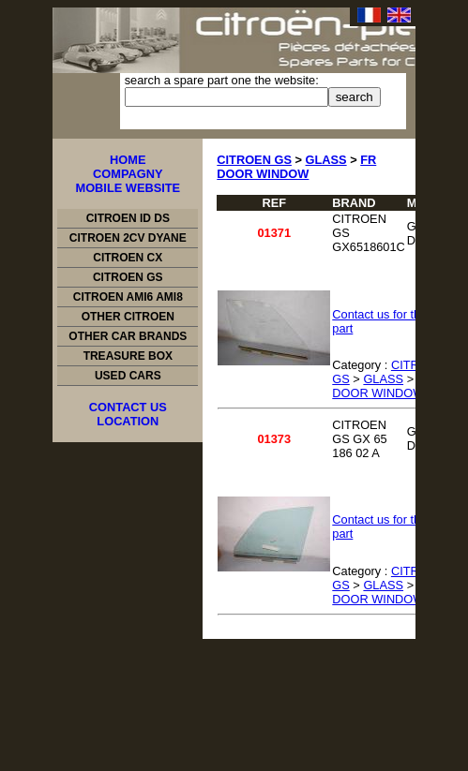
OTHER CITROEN (128, 316)
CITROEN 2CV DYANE (128, 238)
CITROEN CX (127, 257)
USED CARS (128, 375)
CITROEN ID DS (128, 218)
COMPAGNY (127, 174)
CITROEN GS (128, 277)
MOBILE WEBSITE (127, 188)
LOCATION (128, 421)
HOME (127, 160)
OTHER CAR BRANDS (127, 336)
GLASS (326, 160)
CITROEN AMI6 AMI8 (128, 297)
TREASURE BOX (128, 356)
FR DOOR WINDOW (296, 167)
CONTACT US (128, 407)
